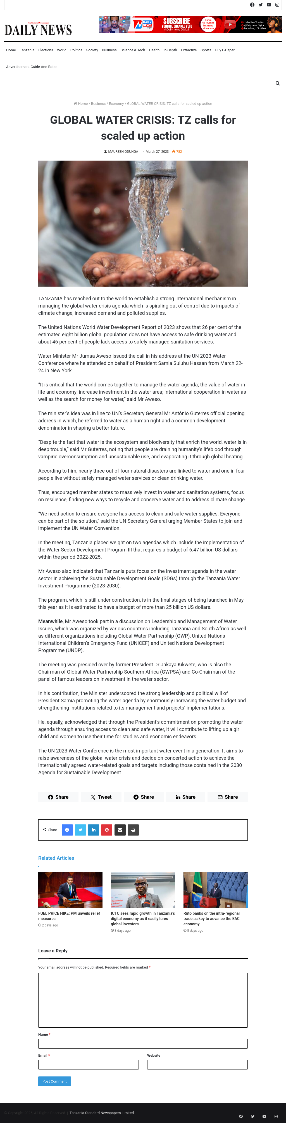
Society (92, 50)
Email (44, 1055)
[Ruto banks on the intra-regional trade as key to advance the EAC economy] (215, 890)
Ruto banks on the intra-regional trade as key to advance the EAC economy (211, 918)
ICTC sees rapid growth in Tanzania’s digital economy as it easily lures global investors (143, 918)
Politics (76, 50)
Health (154, 50)
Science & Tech (133, 50)
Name (44, 1034)
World (61, 50)
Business (109, 50)
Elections (45, 50)
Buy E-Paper (224, 50)
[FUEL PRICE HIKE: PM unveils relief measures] (70, 890)
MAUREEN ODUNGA (123, 152)
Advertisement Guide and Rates (31, 67)
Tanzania (27, 50)
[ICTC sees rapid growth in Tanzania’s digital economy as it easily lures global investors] (143, 890)
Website (153, 1055)
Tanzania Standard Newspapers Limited (102, 1113)
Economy (116, 103)
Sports (206, 50)
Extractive (189, 50)
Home (11, 50)
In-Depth (170, 50)
